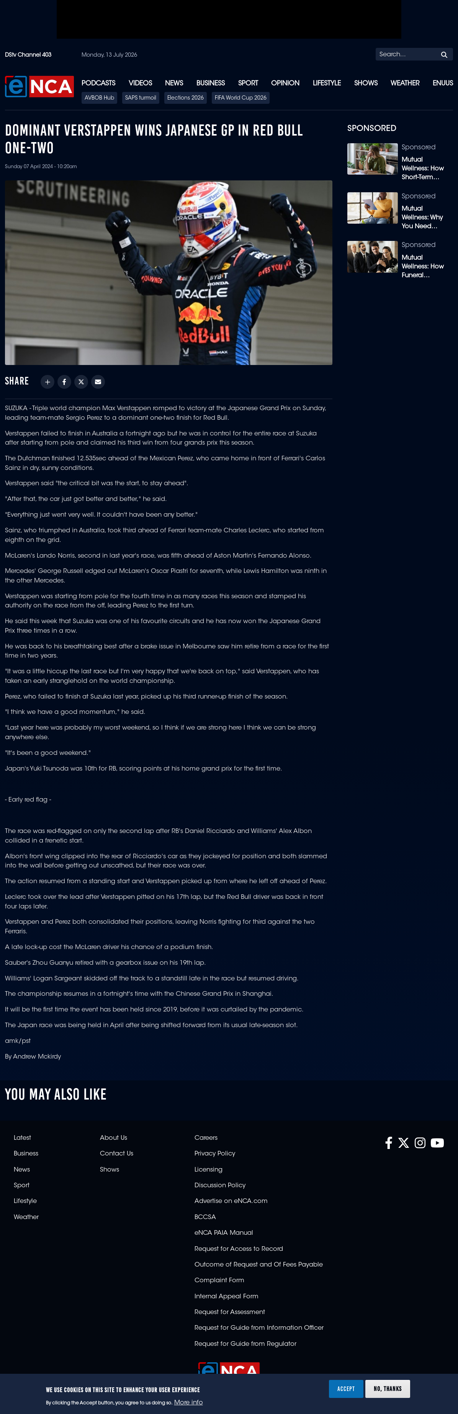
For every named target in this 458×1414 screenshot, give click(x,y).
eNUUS (443, 83)
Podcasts (98, 83)
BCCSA (205, 1217)
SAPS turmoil (140, 98)
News (174, 83)
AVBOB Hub (99, 98)
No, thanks (388, 1389)
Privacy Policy (215, 1154)
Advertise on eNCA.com (231, 1201)
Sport (248, 83)
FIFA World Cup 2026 (241, 98)
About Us (113, 1138)
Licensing (208, 1170)
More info (188, 1403)
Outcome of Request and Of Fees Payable (259, 1265)
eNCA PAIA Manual (224, 1233)
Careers (206, 1138)
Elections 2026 (185, 98)
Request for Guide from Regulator (245, 1344)
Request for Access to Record (239, 1249)
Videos (140, 83)
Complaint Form (219, 1281)
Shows (366, 83)
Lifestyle (327, 83)
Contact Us (116, 1154)
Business (210, 83)
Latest (22, 1138)
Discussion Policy (220, 1186)
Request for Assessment (230, 1312)
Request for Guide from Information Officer (259, 1328)
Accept (346, 1389)
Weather (405, 83)
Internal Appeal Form (226, 1297)
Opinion (285, 83)
